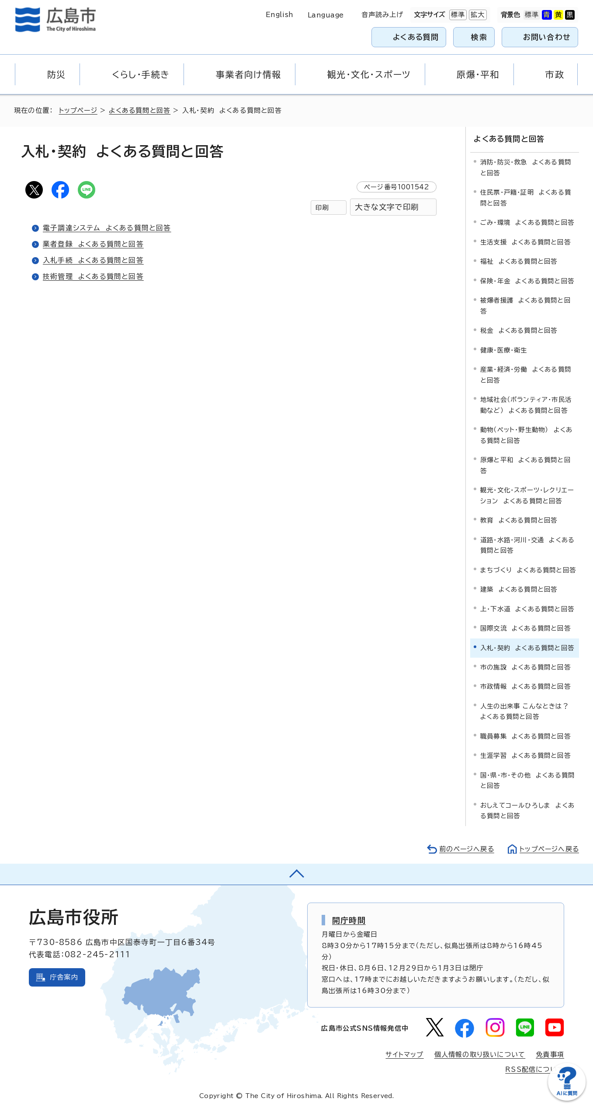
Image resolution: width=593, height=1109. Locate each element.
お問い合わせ (547, 37)
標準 (457, 15)
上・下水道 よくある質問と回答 (527, 608)
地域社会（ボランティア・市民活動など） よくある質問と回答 (526, 404)
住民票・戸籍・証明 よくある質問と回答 (525, 197)
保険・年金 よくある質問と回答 (527, 280)
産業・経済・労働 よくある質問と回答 (525, 374)
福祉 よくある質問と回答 (518, 261)
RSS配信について (534, 1069)
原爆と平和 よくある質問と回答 (525, 464)
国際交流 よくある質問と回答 (525, 627)
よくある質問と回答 (141, 110)
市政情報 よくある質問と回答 (525, 686)
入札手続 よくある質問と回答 (93, 260)
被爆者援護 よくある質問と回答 (525, 305)
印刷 (322, 207)
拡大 (477, 15)
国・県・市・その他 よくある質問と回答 (527, 779)
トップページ (79, 110)
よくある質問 (416, 37)
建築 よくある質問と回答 (518, 589)
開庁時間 (349, 920)
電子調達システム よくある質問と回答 (107, 227)
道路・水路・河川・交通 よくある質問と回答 (527, 544)
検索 (479, 37)
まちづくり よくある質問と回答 (528, 569)
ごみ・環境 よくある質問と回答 (527, 222)
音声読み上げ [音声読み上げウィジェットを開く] (382, 14)
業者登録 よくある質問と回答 (93, 244)
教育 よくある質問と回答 (518, 519)
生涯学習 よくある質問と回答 (525, 755)
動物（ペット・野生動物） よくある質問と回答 (526, 434)
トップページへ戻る (548, 848)
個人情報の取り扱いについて (480, 1054)
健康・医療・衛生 (503, 349)
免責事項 (550, 1054)
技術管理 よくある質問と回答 (93, 276)
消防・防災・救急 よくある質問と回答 (525, 167)
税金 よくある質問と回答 (518, 330)
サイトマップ (404, 1054)
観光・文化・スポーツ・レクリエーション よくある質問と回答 (527, 494)
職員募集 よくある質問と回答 (525, 735)
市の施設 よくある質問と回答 (525, 666)
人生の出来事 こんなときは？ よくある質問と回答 (527, 710)
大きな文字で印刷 (387, 207)
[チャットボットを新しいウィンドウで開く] (567, 1098)
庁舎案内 (64, 976)
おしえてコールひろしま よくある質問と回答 (527, 810)
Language (326, 15)
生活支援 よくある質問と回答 (525, 241)
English (280, 14)
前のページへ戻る (464, 848)
